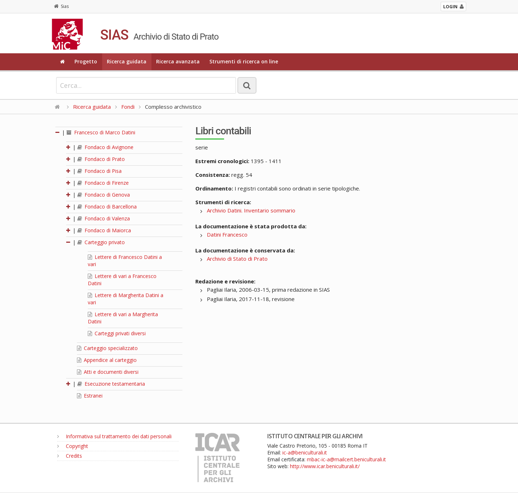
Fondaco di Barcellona (107, 206)
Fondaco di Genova (103, 194)
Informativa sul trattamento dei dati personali (114, 436)
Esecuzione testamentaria (111, 383)
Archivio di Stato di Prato (237, 258)
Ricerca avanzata (178, 61)
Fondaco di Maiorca (104, 230)
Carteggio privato (101, 242)
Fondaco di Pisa (99, 170)
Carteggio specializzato (107, 348)
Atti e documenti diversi (107, 371)
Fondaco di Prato (101, 159)
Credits (69, 455)
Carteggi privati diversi (117, 333)
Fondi (128, 106)
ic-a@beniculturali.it (304, 452)
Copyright (72, 446)
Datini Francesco (227, 234)
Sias (61, 6)
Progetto (85, 61)
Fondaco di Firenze (103, 182)
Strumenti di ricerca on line (243, 61)
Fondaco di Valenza (103, 218)
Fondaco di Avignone (105, 147)
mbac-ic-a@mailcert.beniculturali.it (346, 459)
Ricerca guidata (126, 61)
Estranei (90, 395)
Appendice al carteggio (107, 360)
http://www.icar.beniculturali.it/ (325, 466)
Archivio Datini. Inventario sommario (251, 210)
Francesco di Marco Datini (101, 132)
